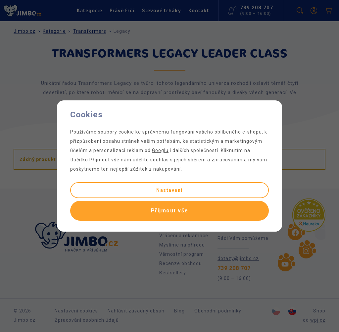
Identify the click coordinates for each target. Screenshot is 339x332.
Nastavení (169, 190)
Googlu (160, 150)
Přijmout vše (169, 210)
